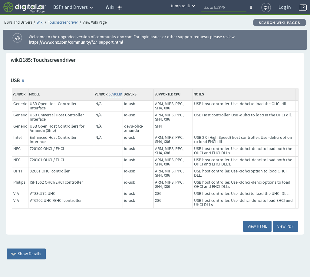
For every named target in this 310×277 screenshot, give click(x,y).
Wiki (40, 22)
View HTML (257, 226)
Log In (285, 7)
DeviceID (115, 94)
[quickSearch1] (223, 7)
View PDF (285, 226)
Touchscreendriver (63, 22)
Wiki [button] (114, 7)
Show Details (26, 254)
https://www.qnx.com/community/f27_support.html (76, 42)
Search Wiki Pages (279, 23)
